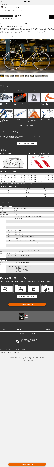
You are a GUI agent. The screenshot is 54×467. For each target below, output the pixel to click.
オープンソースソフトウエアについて (16, 459)
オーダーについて (16, 433)
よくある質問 (33, 436)
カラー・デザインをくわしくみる (26, 241)
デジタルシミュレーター (22, 436)
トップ (2, 10)
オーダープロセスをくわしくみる (26, 393)
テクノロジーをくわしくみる (26, 207)
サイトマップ (6, 459)
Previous (3, 138)
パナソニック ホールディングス (38, 460)
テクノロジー (37, 433)
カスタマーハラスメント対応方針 (24, 460)
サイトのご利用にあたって (30, 459)
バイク (17, 10)
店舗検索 (48, 433)
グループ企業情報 (17, 456)
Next (51, 138)
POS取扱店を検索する (26, 464)
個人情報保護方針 (13, 460)
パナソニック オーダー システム (9, 10)
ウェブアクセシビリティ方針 (42, 459)
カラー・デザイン (26, 433)
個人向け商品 (3, 4)
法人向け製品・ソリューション (6, 456)
